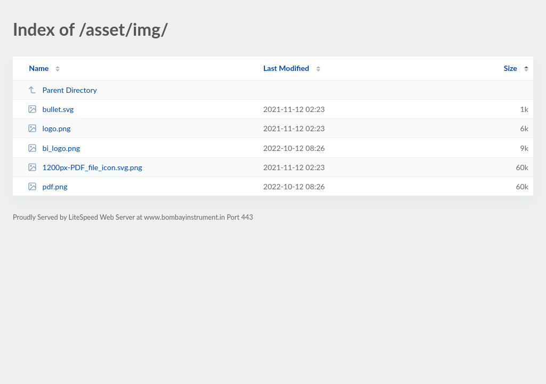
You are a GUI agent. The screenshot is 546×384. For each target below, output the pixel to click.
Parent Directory (62, 89)
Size (510, 68)
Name (39, 68)
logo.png (49, 128)
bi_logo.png (54, 148)
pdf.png (47, 186)
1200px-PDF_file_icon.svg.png (85, 167)
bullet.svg (51, 109)
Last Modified (286, 68)
